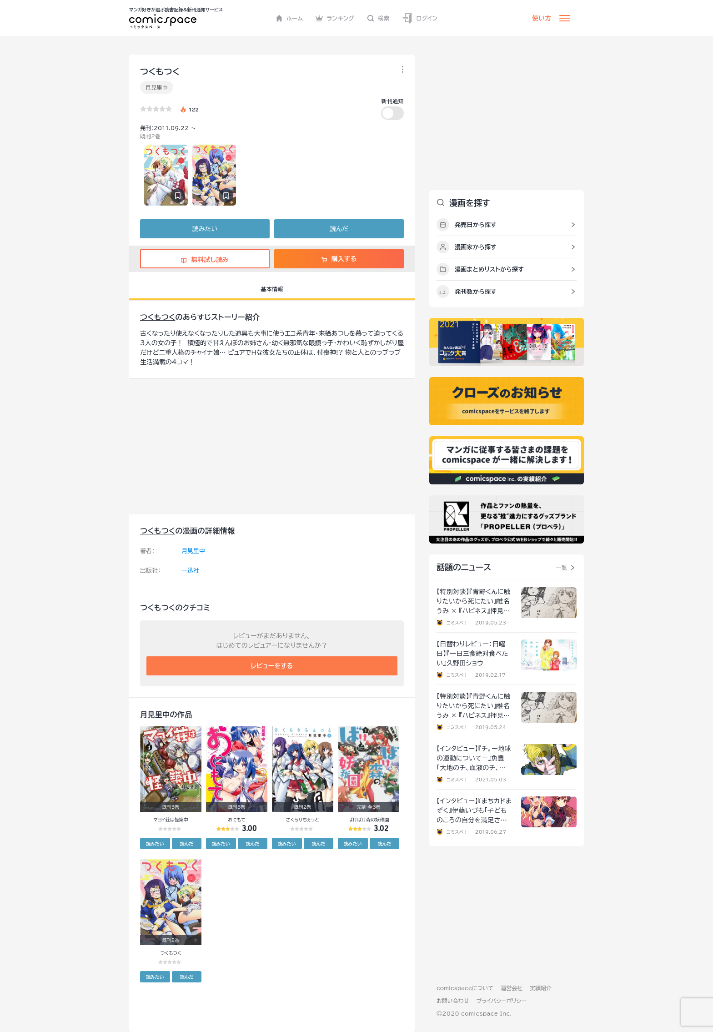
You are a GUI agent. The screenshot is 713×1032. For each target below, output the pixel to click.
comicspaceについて (465, 988)
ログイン (419, 18)
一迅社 (190, 571)
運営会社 (511, 988)
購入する (338, 259)
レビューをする (272, 666)
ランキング (335, 18)
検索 (378, 18)
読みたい (204, 229)
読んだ (339, 229)
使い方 (541, 18)
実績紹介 (541, 988)
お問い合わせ (453, 1000)
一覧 (561, 567)
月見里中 (157, 87)
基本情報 (272, 289)
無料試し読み (204, 260)
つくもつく (157, 317)
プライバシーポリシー (501, 1000)
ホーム (289, 18)
